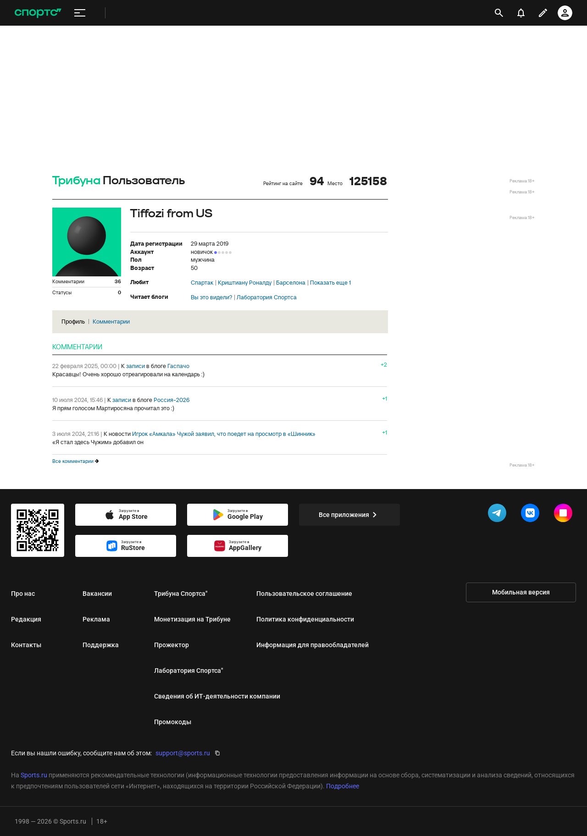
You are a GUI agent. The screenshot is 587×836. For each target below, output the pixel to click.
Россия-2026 (171, 400)
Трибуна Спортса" (180, 593)
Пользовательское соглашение (304, 593)
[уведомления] (521, 13)
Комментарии (111, 321)
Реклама (96, 619)
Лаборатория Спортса (267, 297)
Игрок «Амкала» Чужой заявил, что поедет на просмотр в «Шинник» (224, 434)
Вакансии (97, 593)
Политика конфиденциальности (305, 619)
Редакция (26, 619)
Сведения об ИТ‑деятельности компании (217, 696)
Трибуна (76, 181)
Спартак (202, 283)
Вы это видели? (211, 297)
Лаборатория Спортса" (188, 670)
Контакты (26, 645)
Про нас (23, 593)
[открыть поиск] (499, 13)
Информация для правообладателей (312, 645)
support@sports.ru (182, 753)
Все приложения (349, 514)
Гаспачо (178, 366)
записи (135, 366)
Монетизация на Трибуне (192, 619)
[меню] (80, 13)
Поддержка (101, 645)
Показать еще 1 (330, 283)
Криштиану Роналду (244, 283)
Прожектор (171, 645)
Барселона (290, 283)
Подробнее (342, 786)
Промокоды (172, 722)
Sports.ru (34, 775)
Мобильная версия (521, 592)
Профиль (73, 321)
